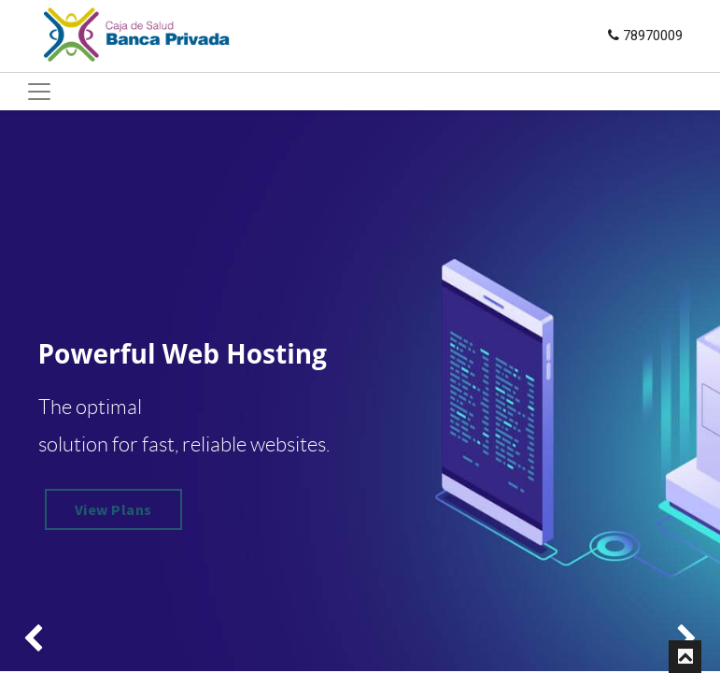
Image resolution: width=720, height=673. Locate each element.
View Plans (113, 509)
